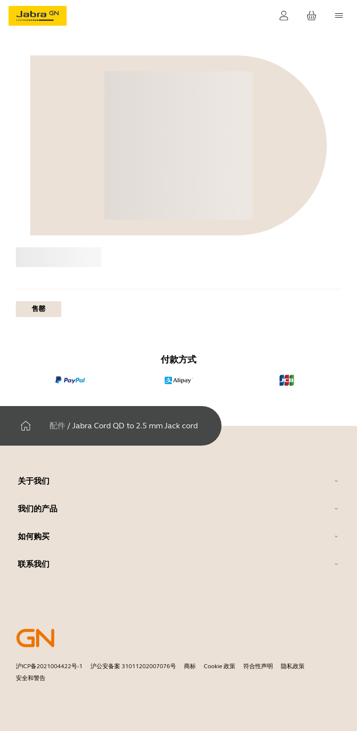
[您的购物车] (311, 16)
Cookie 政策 (219, 666)
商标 (190, 666)
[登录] (284, 16)
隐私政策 (293, 666)
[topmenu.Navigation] (339, 16)
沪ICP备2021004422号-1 (49, 666)
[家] (26, 426)
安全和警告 (30, 678)
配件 (57, 425)
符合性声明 (258, 666)
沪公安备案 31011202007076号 (133, 666)
